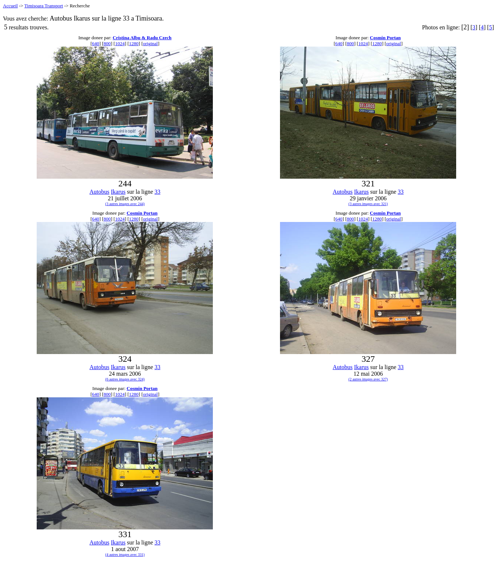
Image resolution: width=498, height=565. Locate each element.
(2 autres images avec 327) (368, 379)
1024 (120, 43)
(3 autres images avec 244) (125, 204)
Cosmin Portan (385, 37)
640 (95, 43)
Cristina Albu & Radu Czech (142, 37)
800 (107, 43)
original (150, 43)
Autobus (99, 192)
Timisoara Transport (43, 5)
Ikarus (118, 192)
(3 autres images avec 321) (368, 204)
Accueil (10, 5)
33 (157, 192)
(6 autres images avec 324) (125, 379)
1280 (134, 43)
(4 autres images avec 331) (125, 555)
